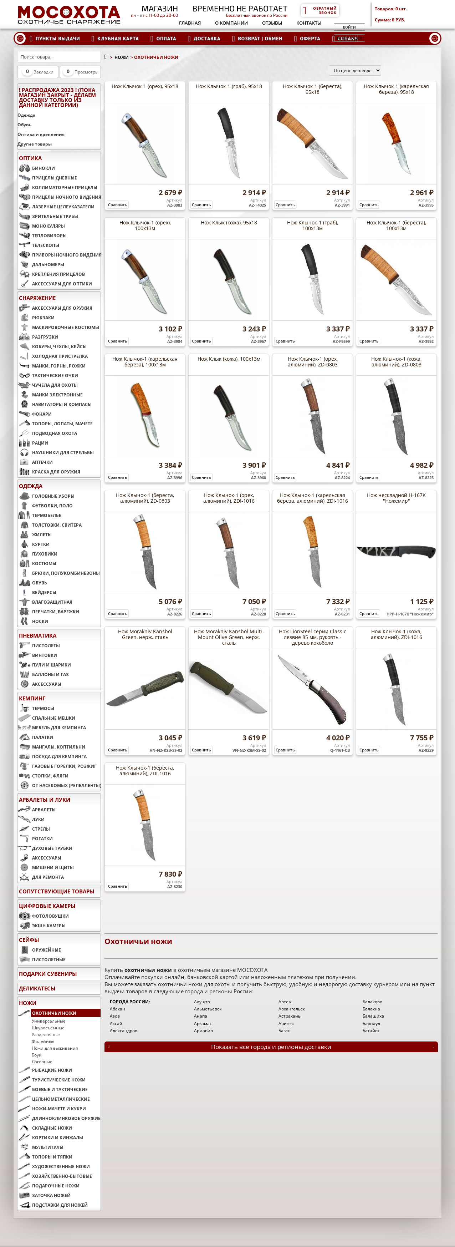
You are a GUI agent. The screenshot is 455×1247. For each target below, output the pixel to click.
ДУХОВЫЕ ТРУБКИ (44, 848)
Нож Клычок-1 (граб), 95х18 (229, 86)
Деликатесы (37, 988)
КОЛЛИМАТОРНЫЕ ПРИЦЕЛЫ (57, 187)
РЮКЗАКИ (36, 317)
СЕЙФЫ (29, 939)
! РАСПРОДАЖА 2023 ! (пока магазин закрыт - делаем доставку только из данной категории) (57, 97)
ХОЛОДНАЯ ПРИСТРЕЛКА (52, 356)
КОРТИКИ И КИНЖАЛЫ (50, 1137)
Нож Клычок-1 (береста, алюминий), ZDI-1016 (145, 770)
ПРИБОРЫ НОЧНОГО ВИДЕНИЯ (59, 255)
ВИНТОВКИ (37, 655)
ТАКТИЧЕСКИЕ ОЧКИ (47, 375)
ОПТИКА (30, 158)
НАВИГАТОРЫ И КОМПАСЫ (54, 404)
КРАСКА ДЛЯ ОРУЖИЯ (48, 472)
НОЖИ (27, 1003)
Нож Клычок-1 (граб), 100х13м (312, 225)
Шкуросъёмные (48, 1027)
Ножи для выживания (55, 1048)
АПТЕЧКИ (35, 462)
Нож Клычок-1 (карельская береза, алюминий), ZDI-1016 (312, 498)
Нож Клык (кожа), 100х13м (229, 358)
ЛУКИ (31, 819)
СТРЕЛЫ (33, 829)
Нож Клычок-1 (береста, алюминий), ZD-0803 (145, 498)
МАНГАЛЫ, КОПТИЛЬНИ (51, 747)
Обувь (24, 125)
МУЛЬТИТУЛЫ (40, 1147)
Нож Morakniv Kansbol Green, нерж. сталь (145, 634)
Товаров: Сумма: (408, 14)
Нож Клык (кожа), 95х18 (229, 222)
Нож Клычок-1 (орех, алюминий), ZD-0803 (313, 361)
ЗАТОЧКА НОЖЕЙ (44, 1195)
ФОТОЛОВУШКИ (43, 916)
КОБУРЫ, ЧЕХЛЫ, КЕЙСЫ (52, 346)
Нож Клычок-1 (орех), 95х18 (145, 86)
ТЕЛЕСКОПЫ (38, 245)
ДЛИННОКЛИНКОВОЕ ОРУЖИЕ (59, 1118)
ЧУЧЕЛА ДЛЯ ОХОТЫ (47, 385)
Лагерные (42, 1061)
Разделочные (46, 1034)
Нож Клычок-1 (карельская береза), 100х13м (145, 361)
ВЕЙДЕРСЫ (36, 592)
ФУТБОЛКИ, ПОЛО (45, 506)
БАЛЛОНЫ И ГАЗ (43, 674)
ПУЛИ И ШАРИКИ (44, 665)
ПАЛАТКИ (35, 737)
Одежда (26, 115)
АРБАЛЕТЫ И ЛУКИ (44, 799)
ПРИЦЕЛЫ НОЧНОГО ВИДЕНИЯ (59, 197)
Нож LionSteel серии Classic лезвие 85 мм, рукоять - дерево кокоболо (312, 637)
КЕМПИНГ (32, 698)
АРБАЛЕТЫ (36, 809)
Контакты (308, 23)
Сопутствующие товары (56, 891)
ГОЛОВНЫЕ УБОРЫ (46, 496)
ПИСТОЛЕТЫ (38, 645)
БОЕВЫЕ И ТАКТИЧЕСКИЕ (52, 1089)
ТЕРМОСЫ (35, 708)
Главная (190, 23)
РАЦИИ (32, 443)
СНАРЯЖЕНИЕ (37, 297)
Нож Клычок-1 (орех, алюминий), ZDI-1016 (229, 498)
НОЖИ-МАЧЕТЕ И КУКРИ (51, 1108)
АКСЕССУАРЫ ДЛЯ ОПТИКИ (54, 284)
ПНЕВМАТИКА (37, 635)
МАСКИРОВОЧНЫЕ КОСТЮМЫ (58, 327)
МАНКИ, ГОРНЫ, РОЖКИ (51, 366)
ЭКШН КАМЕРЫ (41, 925)
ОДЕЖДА (30, 486)
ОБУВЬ (32, 583)
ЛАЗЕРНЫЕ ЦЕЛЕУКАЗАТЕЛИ (55, 207)
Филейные (43, 1041)
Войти (349, 27)
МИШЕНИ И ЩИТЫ (45, 867)
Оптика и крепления (41, 134)
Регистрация (349, 38)
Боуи (37, 1055)
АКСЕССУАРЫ (39, 684)
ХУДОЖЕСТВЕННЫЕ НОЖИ (53, 1166)
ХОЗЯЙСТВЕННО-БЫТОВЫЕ (54, 1176)
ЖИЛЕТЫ (34, 534)
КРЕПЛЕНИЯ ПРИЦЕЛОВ (51, 274)
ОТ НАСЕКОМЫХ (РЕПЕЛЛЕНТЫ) (59, 785)
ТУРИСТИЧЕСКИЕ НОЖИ (51, 1080)
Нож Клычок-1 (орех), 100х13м (145, 225)
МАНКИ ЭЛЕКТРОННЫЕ (50, 395)
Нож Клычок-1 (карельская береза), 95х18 (396, 89)
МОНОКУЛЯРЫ (41, 226)
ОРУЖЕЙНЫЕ (39, 950)
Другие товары (34, 144)
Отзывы (272, 23)
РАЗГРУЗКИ (37, 337)
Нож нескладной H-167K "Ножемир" (396, 498)
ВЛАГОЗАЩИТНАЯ (44, 602)
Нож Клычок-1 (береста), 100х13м (396, 225)
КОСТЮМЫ (36, 563)
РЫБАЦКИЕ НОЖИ (44, 1070)
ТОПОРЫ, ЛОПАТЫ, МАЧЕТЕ (55, 423)
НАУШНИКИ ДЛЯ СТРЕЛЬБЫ (55, 452)
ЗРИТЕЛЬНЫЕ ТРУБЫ (47, 216)
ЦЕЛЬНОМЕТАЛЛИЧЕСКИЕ (53, 1099)
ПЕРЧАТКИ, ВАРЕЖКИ (48, 611)
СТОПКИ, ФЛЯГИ (42, 776)
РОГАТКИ (35, 838)
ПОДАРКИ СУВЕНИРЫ (48, 973)
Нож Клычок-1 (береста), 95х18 (312, 89)
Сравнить (117, 204)
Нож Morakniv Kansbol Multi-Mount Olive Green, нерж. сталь (229, 637)
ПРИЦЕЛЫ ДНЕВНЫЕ (47, 178)
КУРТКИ (33, 544)
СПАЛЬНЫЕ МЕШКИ (46, 718)
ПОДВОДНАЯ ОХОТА (47, 433)
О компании (231, 23)
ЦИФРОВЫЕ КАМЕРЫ (47, 905)
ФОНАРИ (34, 414)
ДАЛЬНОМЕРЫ (40, 264)
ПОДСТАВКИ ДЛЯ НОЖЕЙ (52, 1205)
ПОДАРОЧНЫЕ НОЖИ (48, 1186)
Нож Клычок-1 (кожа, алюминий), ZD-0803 (396, 361)
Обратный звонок (319, 10)
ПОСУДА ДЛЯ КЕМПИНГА (52, 756)
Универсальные (49, 1021)
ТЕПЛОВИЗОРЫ (42, 235)
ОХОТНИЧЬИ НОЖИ (46, 1013)
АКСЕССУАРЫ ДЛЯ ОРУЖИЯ (54, 308)
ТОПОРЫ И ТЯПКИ (44, 1157)
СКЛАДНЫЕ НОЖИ (44, 1128)
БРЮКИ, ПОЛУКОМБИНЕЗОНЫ (58, 573)
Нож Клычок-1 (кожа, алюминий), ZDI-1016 (396, 634)
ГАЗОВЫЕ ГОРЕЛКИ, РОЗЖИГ (57, 766)
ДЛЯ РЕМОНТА (40, 877)
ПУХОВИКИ (37, 554)
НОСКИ (32, 621)
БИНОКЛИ (36, 168)
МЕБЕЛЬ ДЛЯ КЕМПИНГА (51, 727)
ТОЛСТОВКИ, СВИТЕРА (49, 525)
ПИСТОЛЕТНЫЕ (41, 959)
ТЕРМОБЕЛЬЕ (39, 515)
